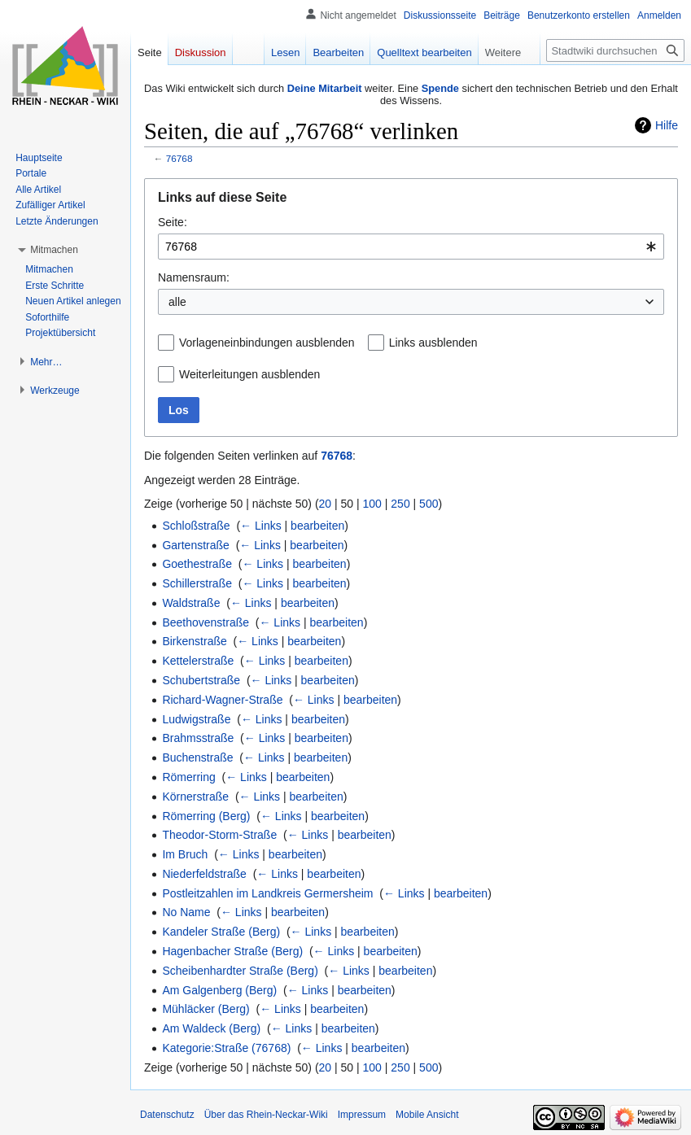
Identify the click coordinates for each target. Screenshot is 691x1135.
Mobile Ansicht (427, 1114)
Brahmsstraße (198, 737)
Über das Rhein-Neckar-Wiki (266, 1114)
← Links (261, 525)
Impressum (362, 1114)
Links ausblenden (433, 342)
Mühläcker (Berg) (205, 1008)
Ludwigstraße (196, 719)
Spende (440, 88)
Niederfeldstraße (204, 873)
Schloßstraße (196, 525)
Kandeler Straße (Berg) (221, 931)
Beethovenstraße (205, 622)
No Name (186, 912)
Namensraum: (194, 277)
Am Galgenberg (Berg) (219, 990)
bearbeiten (317, 525)
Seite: (172, 222)
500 (428, 503)
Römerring (188, 777)
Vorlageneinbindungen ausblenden (267, 342)
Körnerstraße (195, 796)
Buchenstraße (197, 757)
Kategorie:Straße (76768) (226, 1047)
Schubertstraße (201, 680)
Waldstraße (191, 602)
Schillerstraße (197, 583)
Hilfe (666, 125)
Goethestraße (197, 563)
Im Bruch (185, 854)
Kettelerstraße (198, 660)
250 (400, 503)
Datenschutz (167, 1114)
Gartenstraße (195, 545)
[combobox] (411, 247)
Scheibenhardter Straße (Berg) (239, 970)
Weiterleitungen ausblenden (249, 374)
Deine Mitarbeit (324, 88)
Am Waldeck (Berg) (211, 1028)
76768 (179, 158)
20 (325, 503)
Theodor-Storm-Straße (219, 834)
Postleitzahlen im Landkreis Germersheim (267, 893)
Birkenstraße (194, 641)
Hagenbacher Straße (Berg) (232, 951)
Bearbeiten (338, 52)
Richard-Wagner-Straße (222, 699)
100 (372, 503)
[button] (54, 249)
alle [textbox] (177, 301)
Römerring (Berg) (206, 816)
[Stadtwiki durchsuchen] (615, 50)
